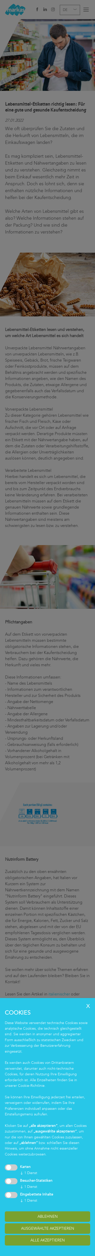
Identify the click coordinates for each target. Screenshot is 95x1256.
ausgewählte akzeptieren (47, 1228)
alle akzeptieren (47, 1240)
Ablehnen (47, 1216)
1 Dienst (28, 1173)
